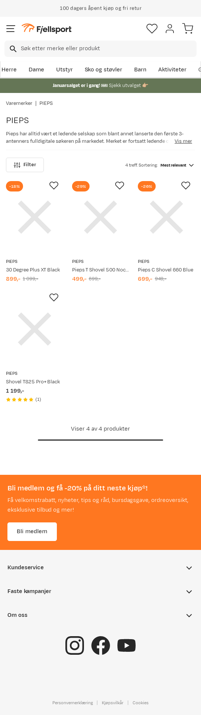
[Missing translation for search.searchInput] (12, 49)
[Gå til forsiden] (46, 28)
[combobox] (100, 49)
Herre (9, 70)
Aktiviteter (172, 70)
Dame (36, 70)
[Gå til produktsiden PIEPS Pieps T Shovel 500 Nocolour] (100, 217)
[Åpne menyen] (11, 28)
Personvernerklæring (72, 703)
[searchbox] (108, 49)
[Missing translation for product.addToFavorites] (54, 185)
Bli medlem (32, 531)
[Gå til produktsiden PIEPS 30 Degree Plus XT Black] (34, 217)
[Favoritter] (152, 29)
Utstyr (64, 70)
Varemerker (19, 103)
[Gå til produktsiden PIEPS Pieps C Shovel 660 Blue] (166, 217)
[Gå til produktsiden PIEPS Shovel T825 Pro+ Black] (34, 329)
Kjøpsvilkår (112, 703)
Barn (140, 70)
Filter (25, 164)
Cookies (141, 703)
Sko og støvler (104, 70)
